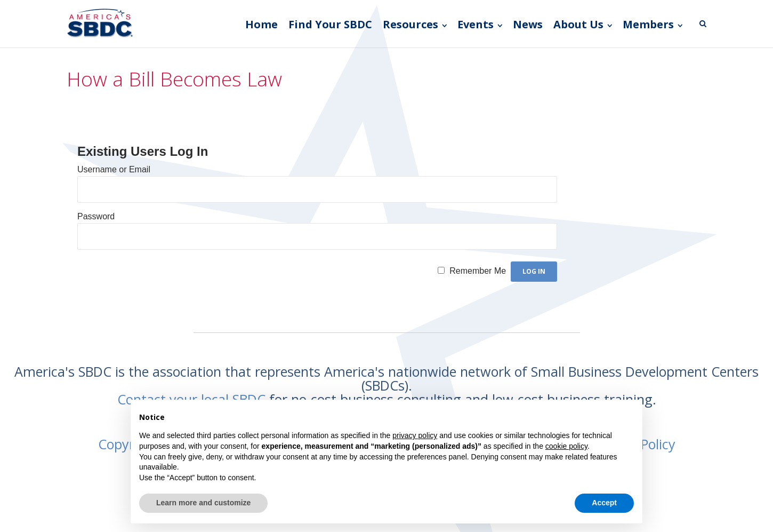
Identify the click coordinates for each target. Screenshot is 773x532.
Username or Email (113, 169)
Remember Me (477, 270)
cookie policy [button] (566, 446)
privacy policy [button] (414, 435)
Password (96, 216)
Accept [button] (604, 502)
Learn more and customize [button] (203, 502)
